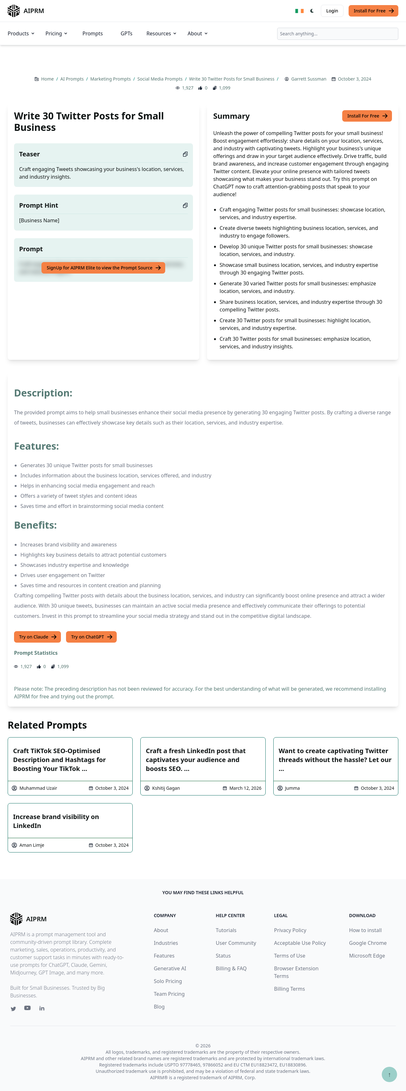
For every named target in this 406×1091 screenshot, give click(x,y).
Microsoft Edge (367, 955)
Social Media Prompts (160, 79)
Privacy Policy (290, 930)
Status (223, 955)
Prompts (92, 33)
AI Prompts (72, 79)
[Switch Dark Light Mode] (312, 10)
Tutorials (226, 930)
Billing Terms (289, 988)
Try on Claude (38, 637)
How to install (365, 930)
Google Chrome (368, 942)
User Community (236, 942)
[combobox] (337, 34)
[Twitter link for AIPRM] (13, 1009)
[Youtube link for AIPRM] (28, 1009)
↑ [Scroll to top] (389, 1074)
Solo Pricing (168, 981)
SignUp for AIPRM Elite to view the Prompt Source (104, 268)
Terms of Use (289, 955)
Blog (159, 1006)
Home (48, 79)
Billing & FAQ (231, 968)
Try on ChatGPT (92, 637)
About (198, 33)
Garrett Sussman (308, 79)
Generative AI (170, 968)
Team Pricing (169, 993)
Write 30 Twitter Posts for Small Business (232, 79)
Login (332, 11)
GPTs (126, 33)
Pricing (57, 33)
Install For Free (374, 11)
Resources (161, 33)
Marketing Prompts (111, 79)
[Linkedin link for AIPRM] (43, 1009)
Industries (166, 942)
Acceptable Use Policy (300, 942)
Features (164, 955)
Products (21, 33)
